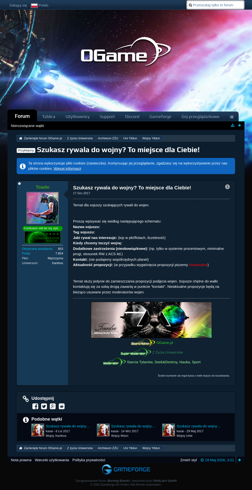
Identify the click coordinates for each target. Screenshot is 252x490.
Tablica (48, 116)
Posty (26, 253)
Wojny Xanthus (56, 436)
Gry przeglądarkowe (201, 116)
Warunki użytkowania (52, 460)
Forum (22, 116)
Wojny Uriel (184, 436)
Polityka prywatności (88, 460)
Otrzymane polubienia (37, 249)
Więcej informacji (67, 168)
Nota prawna (21, 460)
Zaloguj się (18, 5)
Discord (132, 116)
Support (107, 116)
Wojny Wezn (119, 436)
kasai (49, 431)
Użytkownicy (77, 116)
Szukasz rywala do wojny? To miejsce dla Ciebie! (118, 149)
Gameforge (160, 116)
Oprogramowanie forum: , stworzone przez (126, 481)
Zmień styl (188, 460)
